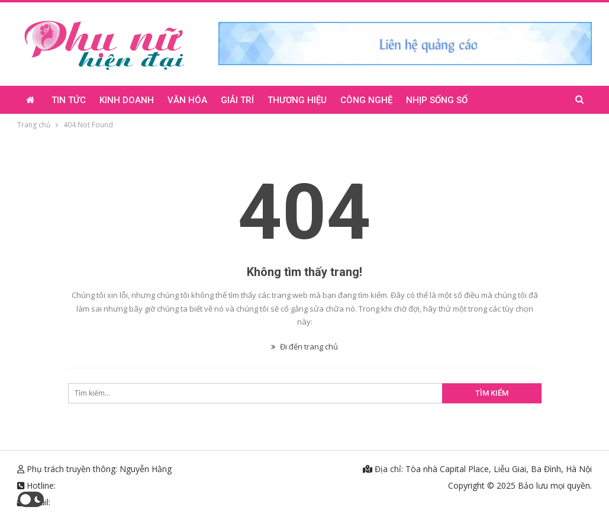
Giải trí (237, 100)
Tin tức (68, 100)
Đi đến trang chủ (304, 346)
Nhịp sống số (437, 100)
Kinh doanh (126, 100)
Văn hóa (187, 100)
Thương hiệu (297, 100)
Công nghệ (366, 100)
